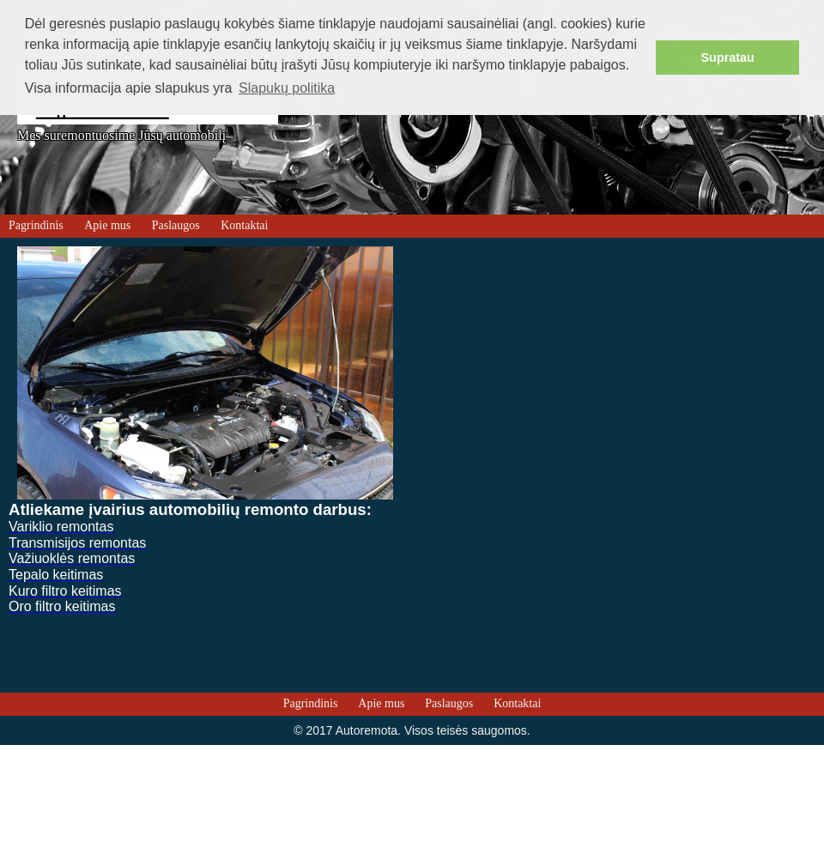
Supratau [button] (727, 57)
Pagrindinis (36, 225)
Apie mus (107, 225)
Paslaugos (176, 225)
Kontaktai (244, 225)
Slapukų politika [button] (287, 88)
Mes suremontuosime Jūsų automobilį (121, 135)
